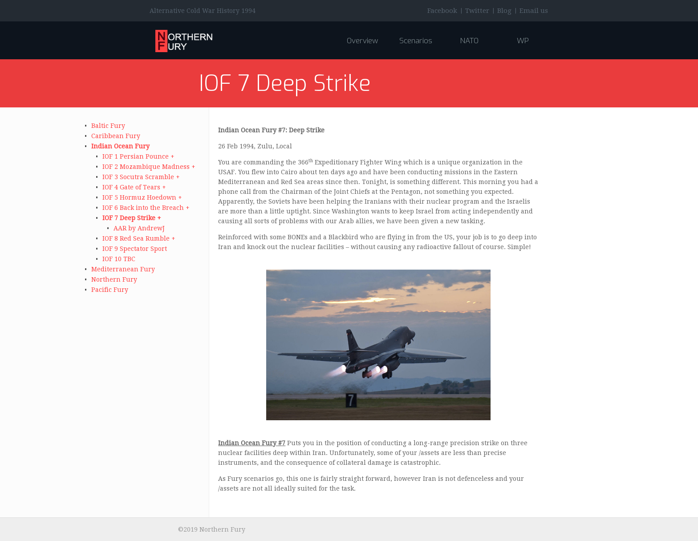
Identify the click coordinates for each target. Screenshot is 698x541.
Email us (533, 11)
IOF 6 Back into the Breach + (146, 207)
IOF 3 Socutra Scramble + (141, 176)
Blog (504, 11)
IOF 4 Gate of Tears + (134, 187)
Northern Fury (114, 279)
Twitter (477, 11)
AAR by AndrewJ (139, 228)
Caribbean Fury (115, 135)
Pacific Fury (109, 289)
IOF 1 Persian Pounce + (138, 156)
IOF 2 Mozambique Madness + (148, 166)
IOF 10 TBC (118, 258)
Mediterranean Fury (123, 269)
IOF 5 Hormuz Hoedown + (142, 197)
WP (523, 41)
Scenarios (415, 41)
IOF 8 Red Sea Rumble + (138, 238)
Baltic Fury (108, 125)
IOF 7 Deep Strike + (131, 217)
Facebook (442, 11)
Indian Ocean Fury (120, 146)
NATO (469, 41)
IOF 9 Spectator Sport (134, 248)
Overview (362, 41)
